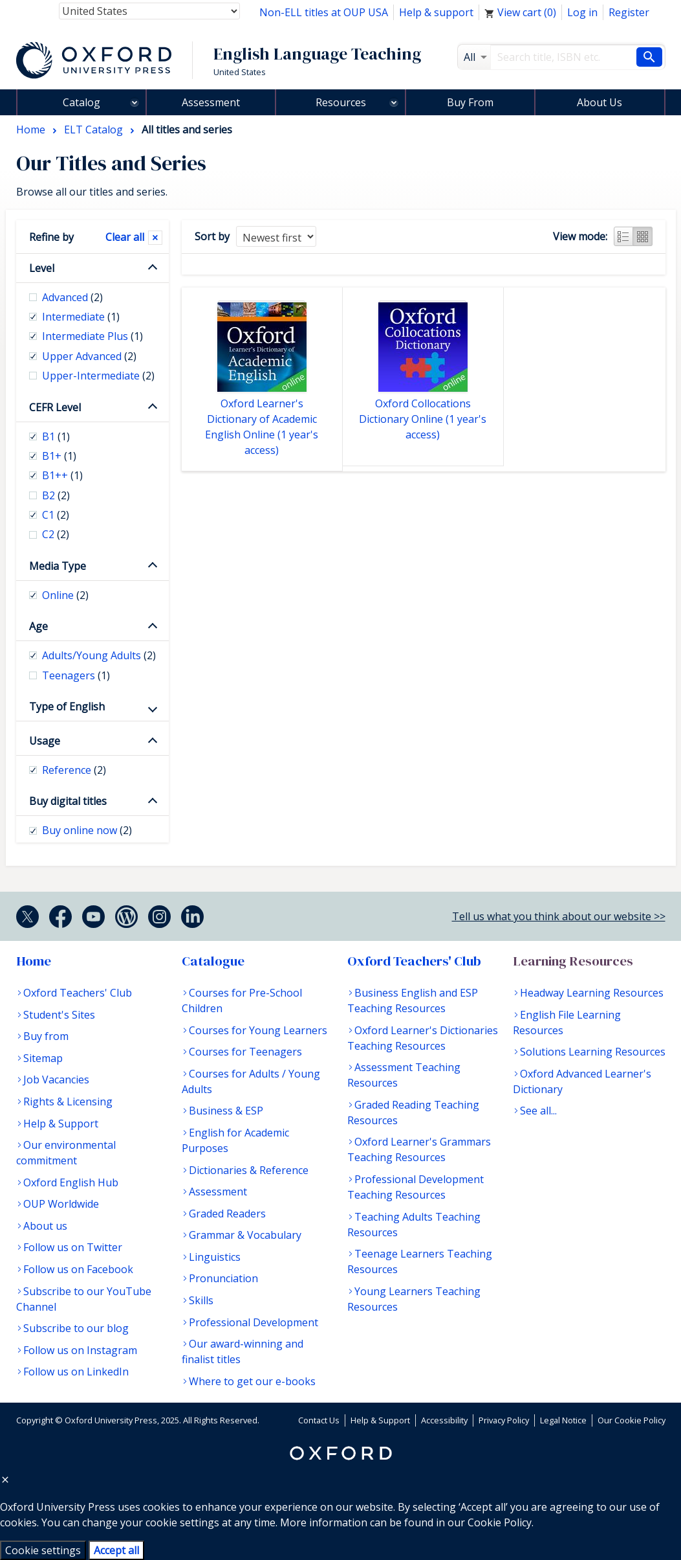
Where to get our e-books (252, 1381)
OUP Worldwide (61, 1204)
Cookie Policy (500, 1522)
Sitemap (43, 1058)
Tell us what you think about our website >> (558, 916)
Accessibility (444, 1420)
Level (41, 268)
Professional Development (253, 1322)
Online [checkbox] (65, 595)
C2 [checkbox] (55, 534)
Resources (341, 102)
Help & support (436, 12)
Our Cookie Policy (631, 1420)
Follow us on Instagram (80, 1350)
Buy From (470, 102)
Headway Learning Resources (592, 993)
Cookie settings (43, 1550)
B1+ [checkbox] (59, 456)
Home (33, 961)
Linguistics (215, 1257)
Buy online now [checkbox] (87, 830)
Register (629, 12)
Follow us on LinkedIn (76, 1371)
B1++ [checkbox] (62, 475)
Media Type (57, 566)
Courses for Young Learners (258, 1030)
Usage (44, 741)
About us (45, 1226)
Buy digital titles (68, 801)
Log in (582, 12)
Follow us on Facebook (78, 1269)
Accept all (116, 1550)
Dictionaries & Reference (248, 1170)
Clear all (124, 237)
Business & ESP (226, 1110)
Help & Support (60, 1123)
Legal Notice (563, 1420)
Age (38, 626)
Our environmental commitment (66, 1153)
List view (623, 236)
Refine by (51, 237)
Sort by (212, 236)
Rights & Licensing (68, 1101)
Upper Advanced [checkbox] (89, 356)
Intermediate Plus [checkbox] (92, 336)
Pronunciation (223, 1278)
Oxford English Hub (70, 1182)
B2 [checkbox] (56, 495)
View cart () (520, 12)
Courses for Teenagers (245, 1052)
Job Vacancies (56, 1079)
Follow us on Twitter (72, 1247)
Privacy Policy (504, 1420)
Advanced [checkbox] (72, 297)
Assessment (211, 102)
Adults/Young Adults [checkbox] (99, 655)
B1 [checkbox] (56, 436)
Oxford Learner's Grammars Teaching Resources (419, 1149)
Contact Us (319, 1420)
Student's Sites (59, 1015)
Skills (201, 1300)
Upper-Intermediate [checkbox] (98, 375)
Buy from (46, 1036)
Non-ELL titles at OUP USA (323, 12)
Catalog (81, 102)
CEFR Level (55, 407)
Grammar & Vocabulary (245, 1235)
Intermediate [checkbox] (81, 317)
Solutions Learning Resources (592, 1052)
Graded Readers (227, 1213)
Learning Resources (573, 961)
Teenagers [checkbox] (76, 675)
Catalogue (213, 961)
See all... (538, 1110)
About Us (599, 102)
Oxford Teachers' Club (77, 993)
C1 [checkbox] (55, 515)
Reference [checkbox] (74, 770)
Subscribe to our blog (76, 1328)
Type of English (67, 706)
